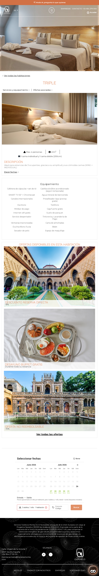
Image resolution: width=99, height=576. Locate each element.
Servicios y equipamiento (15, 90)
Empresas (66, 9)
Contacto (77, 9)
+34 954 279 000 (90, 9)
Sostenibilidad (77, 570)
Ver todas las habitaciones (17, 76)
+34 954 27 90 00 (10, 554)
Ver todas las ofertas (49, 434)
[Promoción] (60, 508)
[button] (3, 118)
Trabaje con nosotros (39, 570)
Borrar (76, 458)
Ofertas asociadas (42, 90)
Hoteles (18, 570)
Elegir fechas (10, 172)
